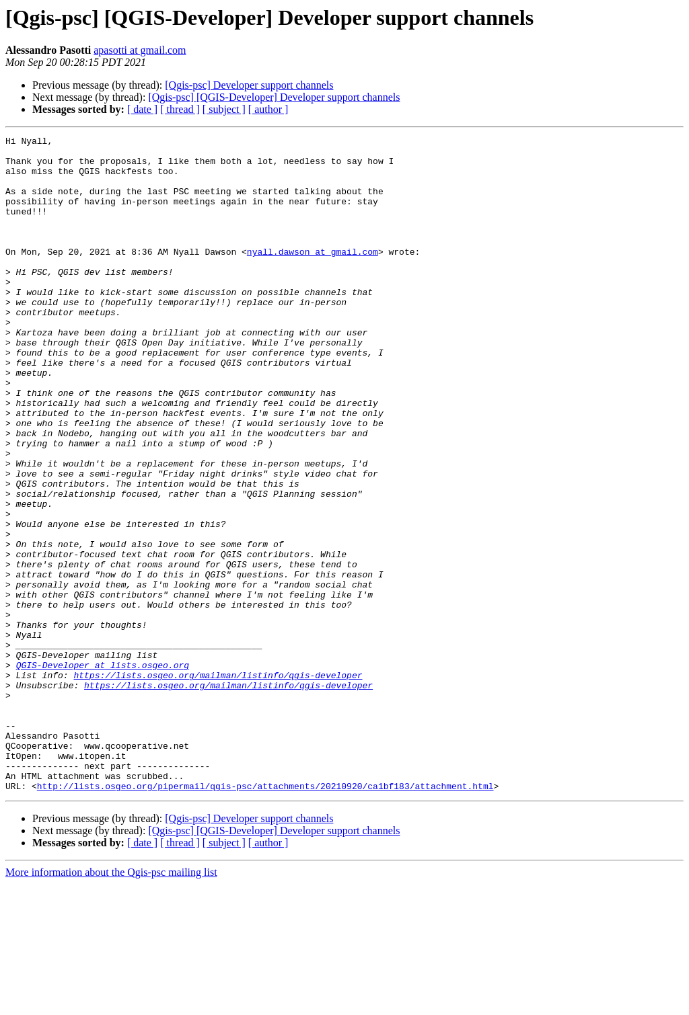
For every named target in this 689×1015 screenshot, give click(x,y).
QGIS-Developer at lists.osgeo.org (102, 772)
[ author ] (268, 109)
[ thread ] (180, 109)
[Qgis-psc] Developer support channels (249, 85)
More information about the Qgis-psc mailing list (111, 1003)
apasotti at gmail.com (140, 50)
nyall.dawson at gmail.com (312, 276)
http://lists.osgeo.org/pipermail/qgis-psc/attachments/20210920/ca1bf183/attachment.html (265, 917)
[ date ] (142, 109)
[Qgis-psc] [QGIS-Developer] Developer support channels (274, 97)
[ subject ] (224, 109)
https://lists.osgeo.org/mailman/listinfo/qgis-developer (217, 784)
